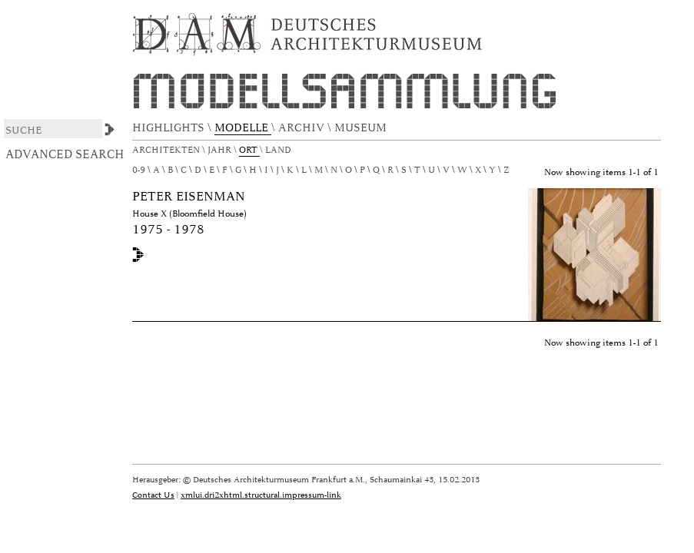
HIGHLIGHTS (170, 127)
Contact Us (153, 495)
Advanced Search (65, 154)
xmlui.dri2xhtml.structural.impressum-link (261, 495)
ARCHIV (302, 127)
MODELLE (242, 127)
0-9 (138, 170)
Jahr (221, 150)
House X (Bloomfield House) (189, 214)
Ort (249, 150)
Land (279, 150)
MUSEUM (362, 127)
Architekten (167, 150)
